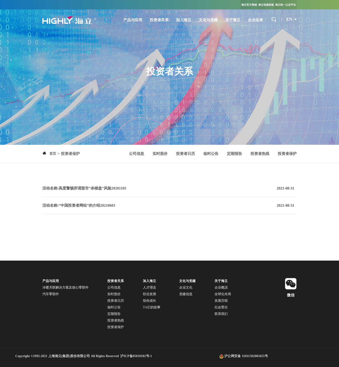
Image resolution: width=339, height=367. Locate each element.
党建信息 (185, 294)
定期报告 (234, 154)
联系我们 (221, 314)
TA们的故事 (151, 307)
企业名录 (255, 20)
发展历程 (221, 300)
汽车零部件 (50, 294)
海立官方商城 (249, 4)
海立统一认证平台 (285, 4)
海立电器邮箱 (266, 4)
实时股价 (160, 154)
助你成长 (149, 300)
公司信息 (136, 154)
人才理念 (149, 287)
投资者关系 (159, 20)
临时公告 (210, 154)
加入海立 (183, 20)
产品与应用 (132, 20)
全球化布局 (222, 294)
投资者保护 (287, 154)
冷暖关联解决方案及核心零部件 (65, 287)
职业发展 (149, 294)
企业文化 (185, 287)
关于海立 (232, 20)
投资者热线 (259, 154)
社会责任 (221, 307)
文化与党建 (208, 20)
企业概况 (221, 287)
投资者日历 (185, 154)
